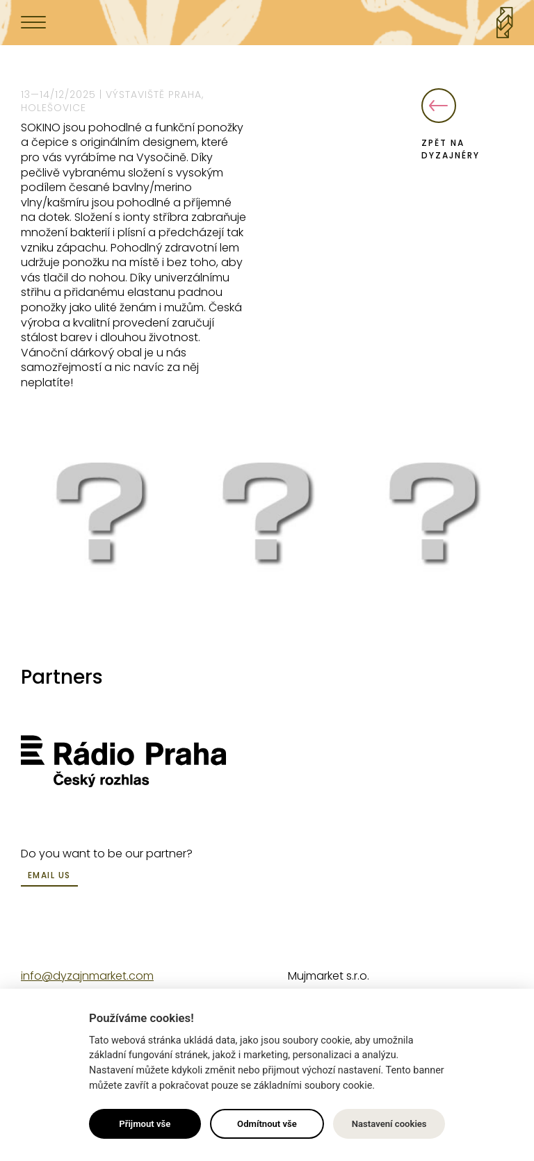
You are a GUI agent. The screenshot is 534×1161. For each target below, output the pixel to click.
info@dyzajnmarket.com (87, 976)
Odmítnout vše (267, 1124)
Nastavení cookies (389, 1124)
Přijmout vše (144, 1124)
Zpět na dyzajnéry (450, 124)
